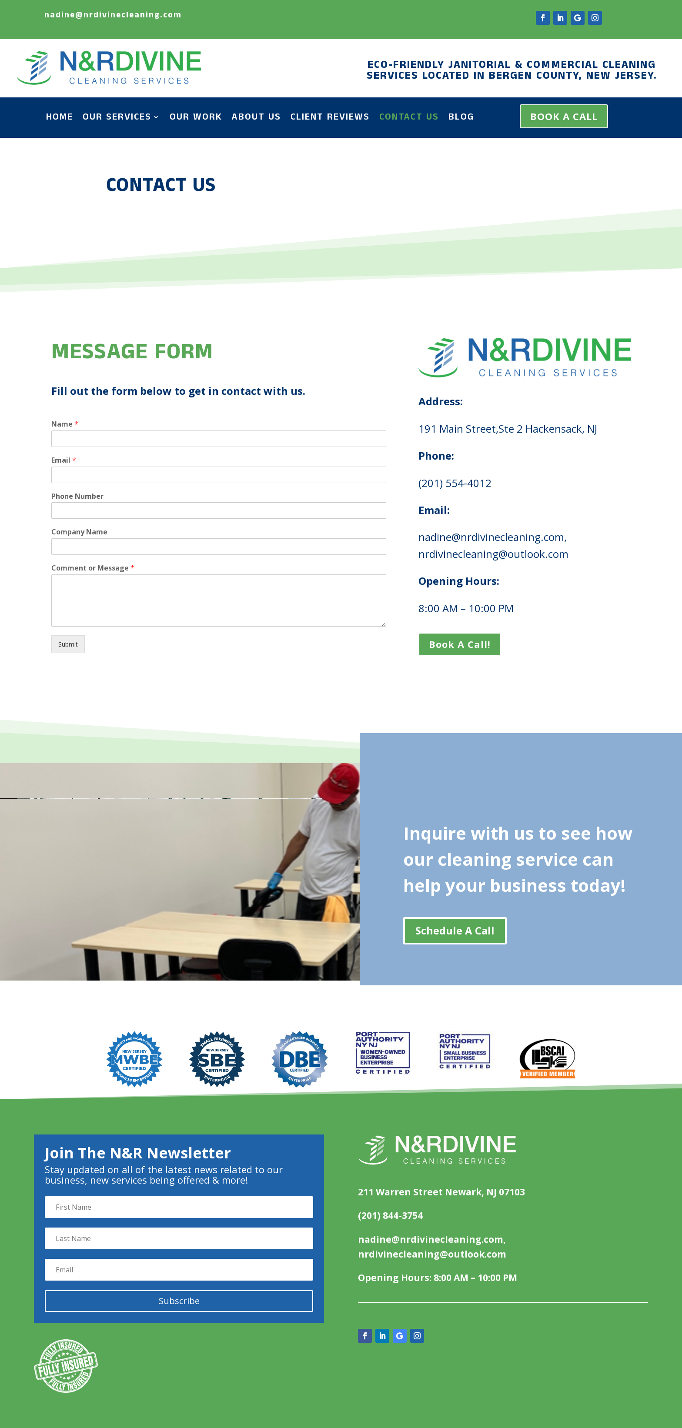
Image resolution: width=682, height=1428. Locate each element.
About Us (256, 118)
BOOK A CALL (564, 116)
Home (59, 118)
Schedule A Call (455, 930)
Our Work (196, 118)
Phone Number (108, 498)
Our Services (117, 118)
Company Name (109, 530)
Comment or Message (121, 562)
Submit (99, 629)
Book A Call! (445, 629)
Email (96, 466)
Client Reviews (330, 118)
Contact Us (409, 118)
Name (97, 434)
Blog (461, 118)
